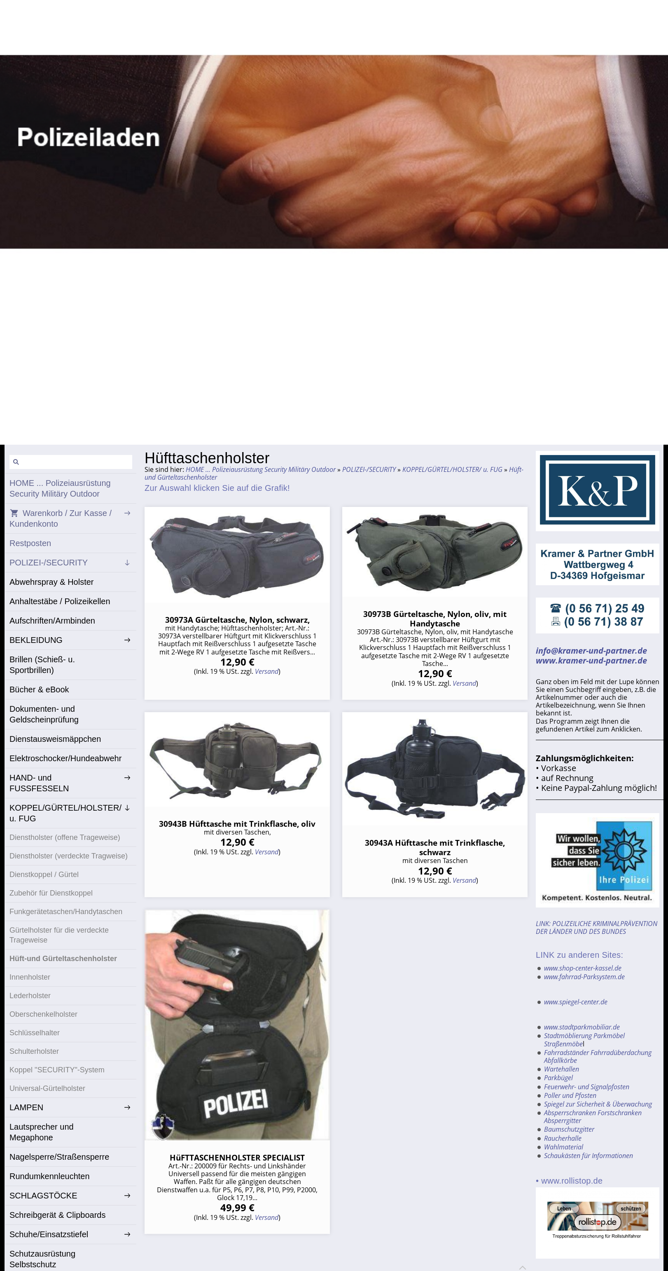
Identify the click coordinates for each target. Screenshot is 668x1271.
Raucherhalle (563, 1126)
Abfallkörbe (560, 1055)
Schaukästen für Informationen (588, 1142)
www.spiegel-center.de (575, 999)
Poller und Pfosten (570, 1087)
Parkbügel (558, 1071)
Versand (266, 671)
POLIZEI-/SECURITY (369, 469)
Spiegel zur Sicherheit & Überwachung (598, 1095)
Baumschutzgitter (569, 1118)
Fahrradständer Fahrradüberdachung (598, 1047)
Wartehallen (561, 1063)
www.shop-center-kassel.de (582, 967)
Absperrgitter (562, 1110)
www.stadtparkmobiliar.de (582, 1023)
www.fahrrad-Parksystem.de (584, 975)
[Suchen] (70, 462)
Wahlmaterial (563, 1134)
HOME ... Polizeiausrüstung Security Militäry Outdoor (261, 469)
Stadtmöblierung (568, 1031)
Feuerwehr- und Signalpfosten (586, 1079)
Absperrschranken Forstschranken (593, 1102)
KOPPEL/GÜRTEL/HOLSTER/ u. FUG (452, 469)
